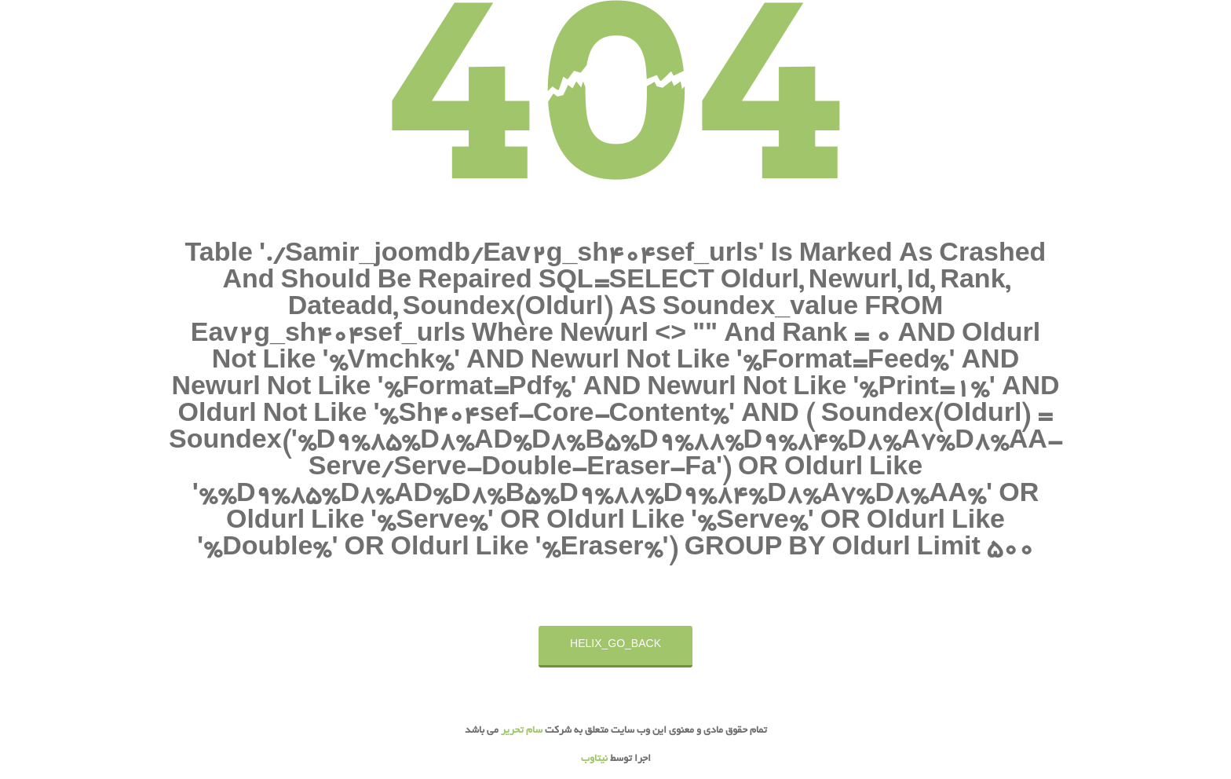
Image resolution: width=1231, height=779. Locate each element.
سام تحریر (520, 731)
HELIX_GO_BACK (615, 645)
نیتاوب (594, 759)
